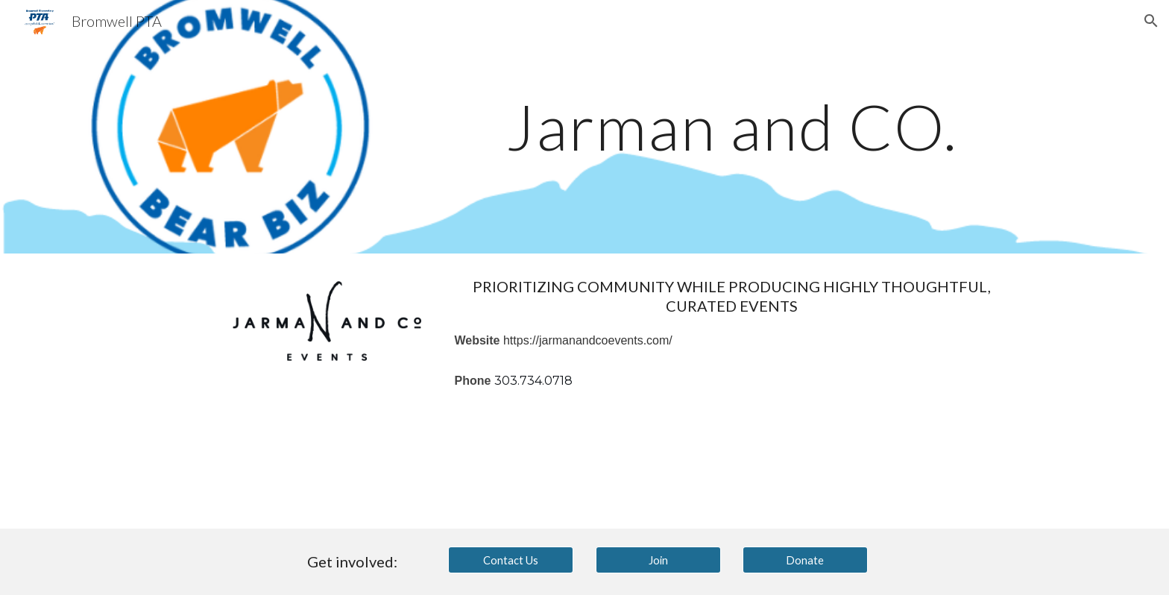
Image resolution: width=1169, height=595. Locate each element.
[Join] (658, 560)
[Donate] (805, 560)
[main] (731, 126)
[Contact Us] (511, 560)
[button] (1151, 21)
